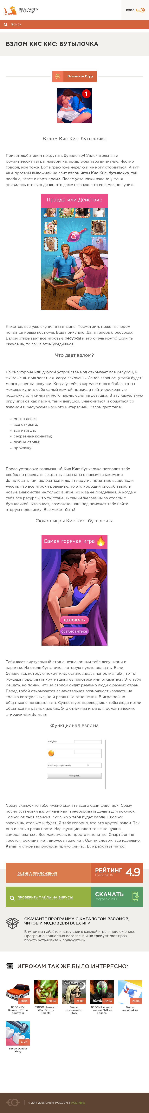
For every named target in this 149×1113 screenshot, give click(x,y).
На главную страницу (29, 10)
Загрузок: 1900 (106, 899)
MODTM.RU (78, 1103)
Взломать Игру (80, 76)
